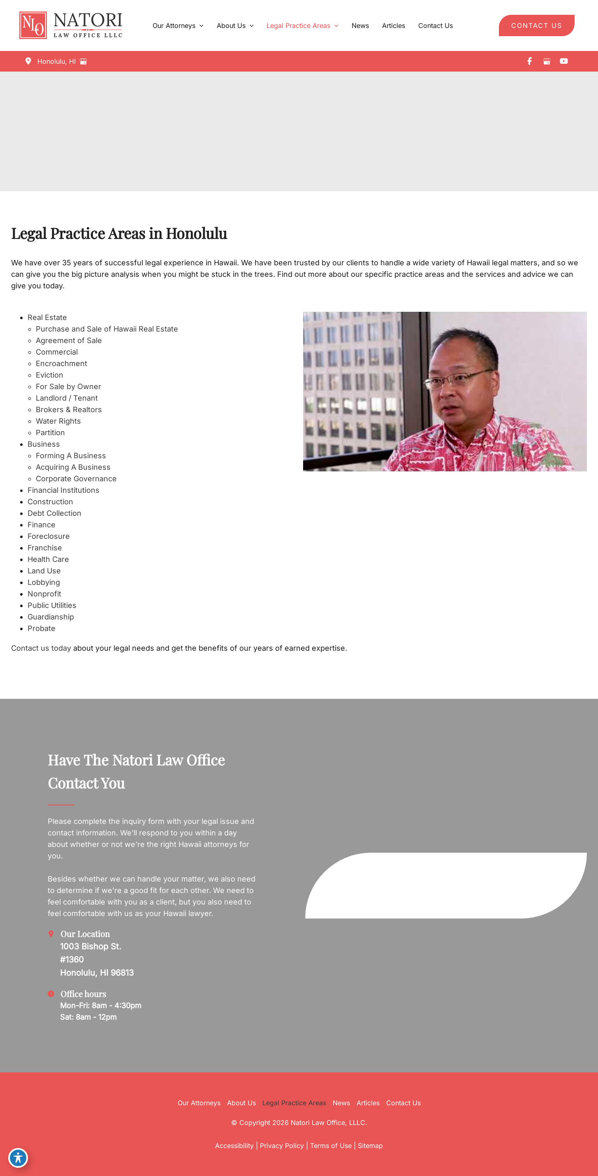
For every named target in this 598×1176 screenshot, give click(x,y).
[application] (199, 25)
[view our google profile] (546, 61)
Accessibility (234, 1145)
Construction (50, 501)
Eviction (49, 375)
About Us (241, 1103)
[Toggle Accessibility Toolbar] (18, 1158)
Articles (368, 1103)
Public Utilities (52, 605)
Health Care (48, 559)
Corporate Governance (76, 478)
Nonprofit (44, 593)
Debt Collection (54, 513)
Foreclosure (49, 536)
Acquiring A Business (73, 467)
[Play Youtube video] (445, 391)
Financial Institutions (64, 490)
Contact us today (41, 648)
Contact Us (403, 1103)
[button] (537, 25)
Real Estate (47, 317)
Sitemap (370, 1145)
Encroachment (61, 363)
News (341, 1103)
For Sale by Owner (68, 386)
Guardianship (51, 616)
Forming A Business (71, 455)
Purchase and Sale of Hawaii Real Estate (107, 329)
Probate (42, 628)
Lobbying (44, 582)
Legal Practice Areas (294, 1103)
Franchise (45, 547)
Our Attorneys (199, 1103)
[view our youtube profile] (563, 61)
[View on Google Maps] (85, 61)
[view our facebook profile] (529, 61)
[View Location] (49, 61)
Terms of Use (331, 1145)
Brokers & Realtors (69, 409)
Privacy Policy (282, 1145)
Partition (50, 432)
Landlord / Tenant (67, 398)
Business (44, 444)
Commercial (57, 352)
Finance (42, 524)
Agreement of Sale (69, 340)
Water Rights (58, 421)
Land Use (44, 570)
